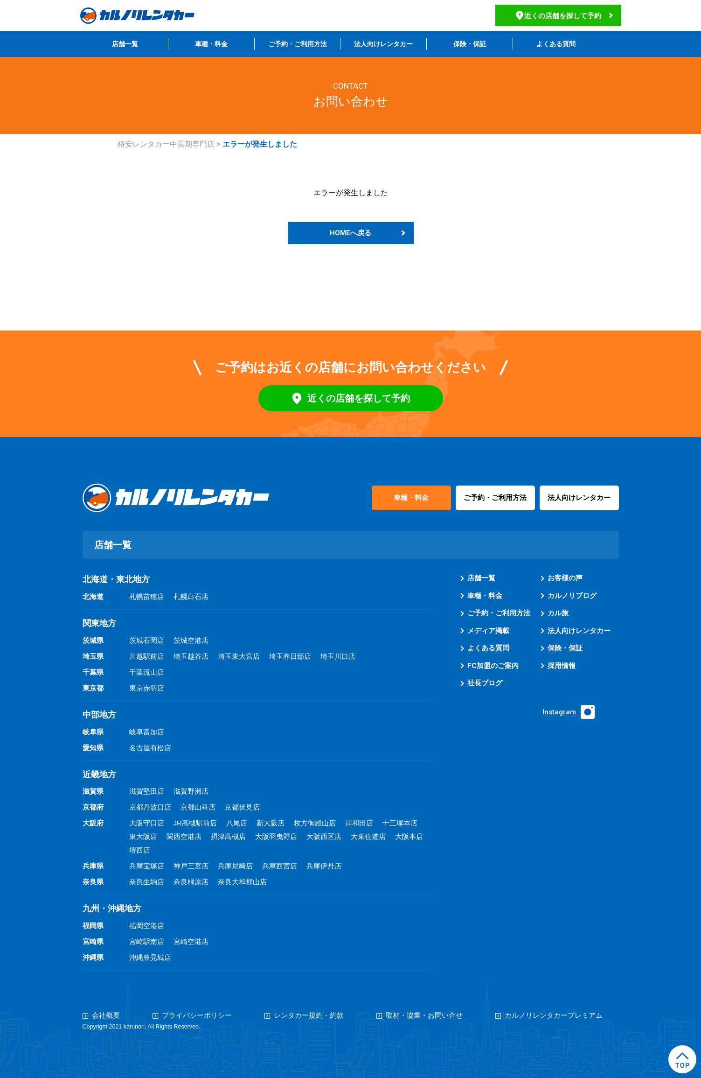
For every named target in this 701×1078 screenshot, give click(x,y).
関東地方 (99, 623)
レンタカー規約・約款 (309, 1015)
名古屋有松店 (150, 748)
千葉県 (93, 672)
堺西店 (139, 850)
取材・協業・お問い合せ (424, 1015)
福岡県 (93, 926)
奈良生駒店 (146, 882)
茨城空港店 (191, 640)
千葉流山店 (146, 672)
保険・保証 (469, 44)
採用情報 (562, 666)
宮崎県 (93, 941)
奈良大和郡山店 (242, 882)
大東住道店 (368, 836)
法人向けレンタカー (383, 44)
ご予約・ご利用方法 (297, 44)
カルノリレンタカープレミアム (554, 1015)
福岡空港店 (146, 926)
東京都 (93, 688)
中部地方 (99, 714)
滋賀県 (93, 791)
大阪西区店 (323, 836)
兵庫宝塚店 (146, 866)
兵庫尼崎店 (235, 866)
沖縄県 (93, 957)
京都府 (93, 807)
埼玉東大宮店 (239, 656)
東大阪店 (143, 836)
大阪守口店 (146, 823)
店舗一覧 (125, 44)
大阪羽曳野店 (276, 836)
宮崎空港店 (191, 941)
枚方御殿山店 (315, 823)
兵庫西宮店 (279, 866)
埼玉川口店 (337, 656)
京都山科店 (197, 807)
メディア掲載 (488, 631)
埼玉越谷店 (191, 656)
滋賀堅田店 (146, 791)
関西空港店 (184, 836)
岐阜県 (93, 732)
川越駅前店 (146, 656)
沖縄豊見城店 (150, 957)
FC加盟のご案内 (493, 666)
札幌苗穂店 (146, 596)
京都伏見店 (242, 807)
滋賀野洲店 (191, 791)
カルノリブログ (572, 596)
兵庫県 (93, 866)
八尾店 (236, 823)
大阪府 (93, 823)
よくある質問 (556, 44)
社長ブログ (484, 683)
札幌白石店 (191, 596)
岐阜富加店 (146, 732)
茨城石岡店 (146, 640)
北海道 (93, 596)
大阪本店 (409, 836)
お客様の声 (565, 578)
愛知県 (93, 748)
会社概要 (106, 1015)
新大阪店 (271, 823)
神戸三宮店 (191, 866)
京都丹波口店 (150, 807)
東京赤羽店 (146, 688)
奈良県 (93, 882)
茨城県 (93, 640)
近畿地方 (99, 774)
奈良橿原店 (191, 882)
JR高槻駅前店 (195, 823)
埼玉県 (93, 656)
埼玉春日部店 (290, 656)
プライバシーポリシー (197, 1015)
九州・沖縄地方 (112, 908)
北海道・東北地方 (116, 579)
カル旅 (558, 613)
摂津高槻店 (228, 836)
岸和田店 (359, 823)
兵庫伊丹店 (323, 866)
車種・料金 (211, 44)
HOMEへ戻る (350, 233)
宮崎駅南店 (146, 941)
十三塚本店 (399, 823)
